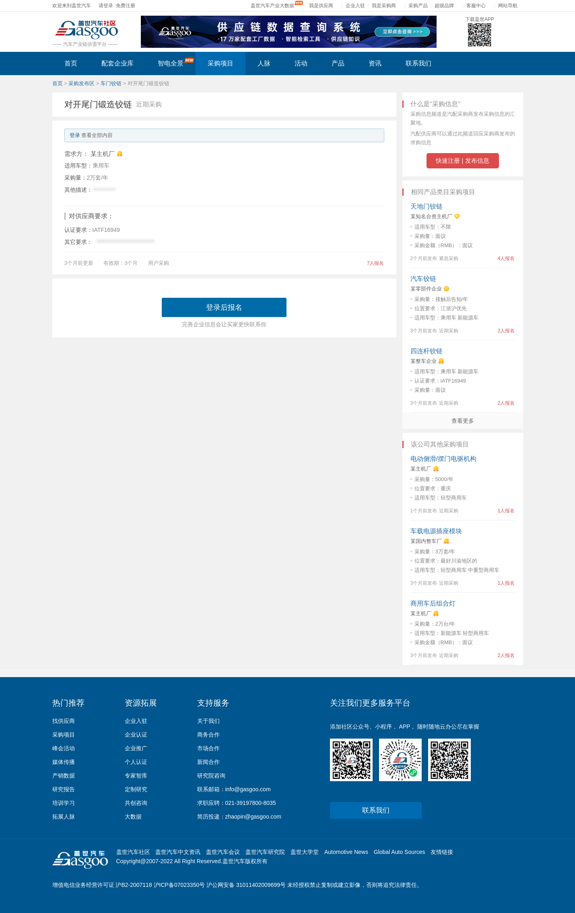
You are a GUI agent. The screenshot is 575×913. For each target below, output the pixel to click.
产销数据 (63, 775)
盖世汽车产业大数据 (272, 5)
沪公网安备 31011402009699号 (246, 885)
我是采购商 (384, 5)
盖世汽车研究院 (265, 852)
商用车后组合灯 (432, 603)
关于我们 (208, 721)
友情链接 (442, 852)
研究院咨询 (211, 775)
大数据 (133, 816)
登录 (75, 135)
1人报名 (506, 511)
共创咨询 (136, 803)
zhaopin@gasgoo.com (253, 816)
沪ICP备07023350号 (179, 885)
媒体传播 (63, 762)
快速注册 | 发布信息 (462, 160)
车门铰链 (111, 83)
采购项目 (220, 63)
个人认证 (136, 762)
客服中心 (476, 5)
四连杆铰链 (426, 351)
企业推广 (136, 748)
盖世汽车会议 (223, 852)
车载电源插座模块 (436, 531)
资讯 (375, 63)
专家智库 (136, 775)
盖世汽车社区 (133, 852)
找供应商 (63, 721)
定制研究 (136, 789)
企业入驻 (355, 5)
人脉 (264, 63)
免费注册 (125, 5)
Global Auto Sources (399, 852)
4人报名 (506, 258)
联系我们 (418, 63)
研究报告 (63, 789)
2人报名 (506, 331)
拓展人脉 (63, 816)
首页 (70, 63)
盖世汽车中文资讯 (177, 852)
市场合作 (208, 748)
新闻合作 (208, 762)
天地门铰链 (426, 206)
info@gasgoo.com (248, 789)
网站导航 (507, 5)
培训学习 (63, 803)
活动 (301, 63)
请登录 (106, 5)
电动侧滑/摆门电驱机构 (443, 458)
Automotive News (346, 852)
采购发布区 (81, 83)
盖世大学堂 (305, 852)
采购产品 (418, 5)
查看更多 (462, 421)
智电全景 (176, 62)
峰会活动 (63, 748)
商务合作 (208, 734)
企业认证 (136, 734)
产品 (338, 63)
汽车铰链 (423, 278)
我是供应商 (321, 5)
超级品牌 (444, 5)
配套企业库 (117, 63)
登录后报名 (224, 307)
